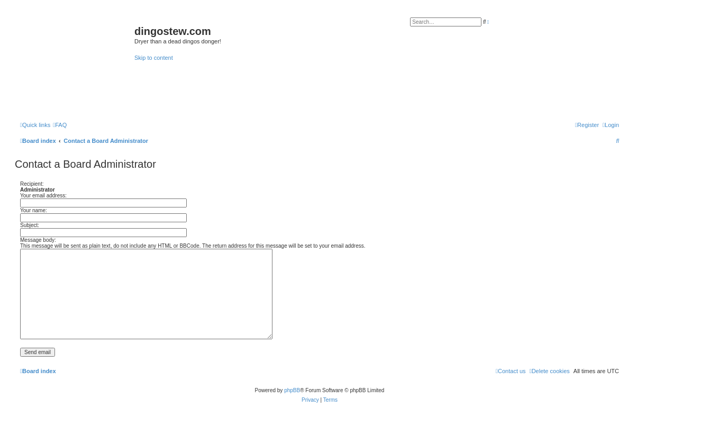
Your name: (33, 210)
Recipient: (31, 184)
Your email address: (43, 195)
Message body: (38, 240)
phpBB (292, 390)
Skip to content (153, 58)
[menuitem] (60, 125)
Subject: (29, 225)
